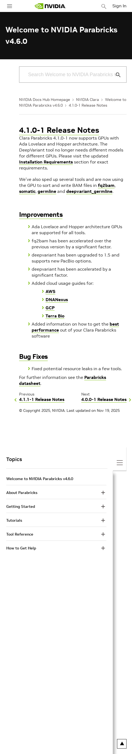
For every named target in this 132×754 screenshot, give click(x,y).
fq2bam (106, 185)
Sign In (119, 5)
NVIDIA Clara (87, 99)
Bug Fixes (33, 356)
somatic (27, 191)
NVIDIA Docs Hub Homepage (44, 99)
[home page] (50, 6)
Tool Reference (19, 534)
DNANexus (57, 299)
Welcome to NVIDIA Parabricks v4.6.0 (39, 478)
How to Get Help (21, 548)
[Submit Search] (115, 75)
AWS (50, 291)
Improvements (40, 214)
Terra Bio (55, 316)
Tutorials (14, 520)
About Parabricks (21, 492)
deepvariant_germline (89, 191)
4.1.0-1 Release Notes (88, 105)
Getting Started (20, 506)
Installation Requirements (46, 162)
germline (47, 191)
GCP (50, 307)
